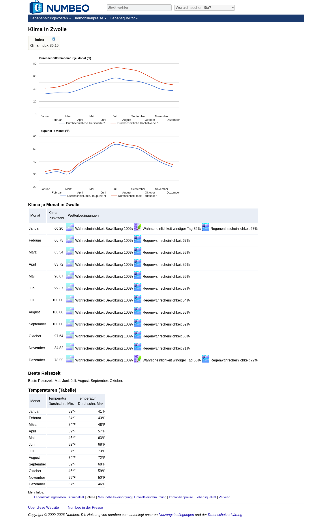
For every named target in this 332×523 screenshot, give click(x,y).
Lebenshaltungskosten (49, 18)
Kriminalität (76, 497)
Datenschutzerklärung (225, 515)
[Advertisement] (271, 53)
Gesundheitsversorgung (115, 497)
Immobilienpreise (89, 18)
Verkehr (224, 497)
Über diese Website (43, 507)
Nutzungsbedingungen (176, 515)
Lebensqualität (122, 18)
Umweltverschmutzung (150, 497)
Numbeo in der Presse (85, 507)
